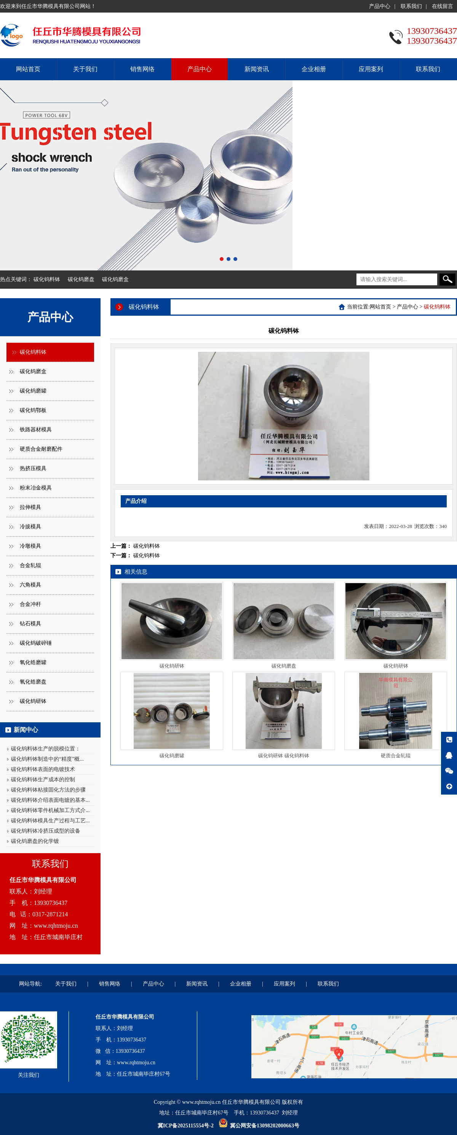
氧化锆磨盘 (33, 682)
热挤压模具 (33, 468)
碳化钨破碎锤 (36, 643)
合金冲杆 (30, 604)
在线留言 (442, 6)
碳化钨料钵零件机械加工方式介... (50, 810)
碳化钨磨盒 (115, 279)
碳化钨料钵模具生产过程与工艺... (50, 820)
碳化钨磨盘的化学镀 (35, 841)
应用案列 (371, 69)
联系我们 (411, 6)
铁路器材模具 (36, 429)
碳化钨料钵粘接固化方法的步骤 (48, 790)
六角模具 (30, 585)
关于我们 (85, 69)
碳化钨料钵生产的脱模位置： (45, 749)
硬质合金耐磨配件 (41, 449)
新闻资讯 (256, 69)
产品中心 (379, 6)
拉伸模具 (30, 507)
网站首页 (28, 69)
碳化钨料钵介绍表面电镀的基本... (50, 800)
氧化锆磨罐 (33, 662)
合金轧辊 (30, 565)
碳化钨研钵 (33, 701)
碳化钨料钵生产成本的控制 (43, 779)
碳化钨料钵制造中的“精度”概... (47, 759)
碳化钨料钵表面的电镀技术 (43, 769)
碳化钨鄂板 (33, 410)
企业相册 (314, 69)
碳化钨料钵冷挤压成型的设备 (45, 831)
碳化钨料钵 (47, 279)
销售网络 (142, 69)
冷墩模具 (30, 546)
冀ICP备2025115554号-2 (186, 1126)
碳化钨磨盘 (81, 279)
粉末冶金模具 (36, 488)
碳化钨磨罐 (33, 391)
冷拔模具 (30, 526)
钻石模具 (30, 623)
